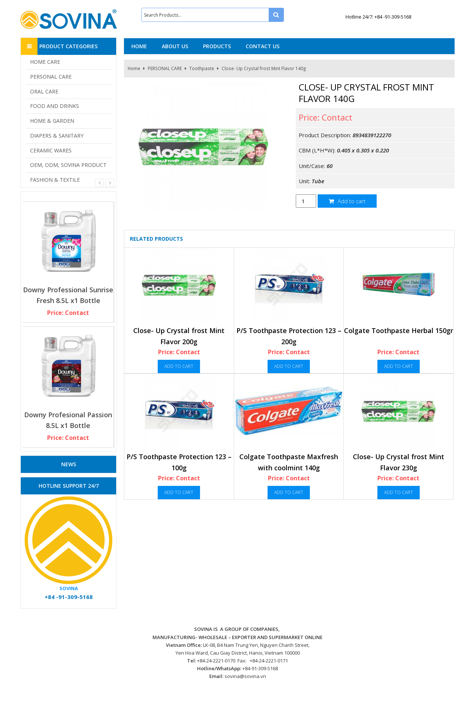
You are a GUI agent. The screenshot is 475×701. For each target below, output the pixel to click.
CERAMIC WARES (51, 150)
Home (134, 68)
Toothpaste (201, 68)
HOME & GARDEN (52, 120)
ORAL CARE (44, 91)
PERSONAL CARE (165, 68)
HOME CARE (45, 61)
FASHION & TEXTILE (55, 179)
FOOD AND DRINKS (54, 105)
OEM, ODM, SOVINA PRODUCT (68, 164)
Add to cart (347, 201)
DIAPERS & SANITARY (56, 135)
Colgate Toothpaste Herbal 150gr (398, 330)
